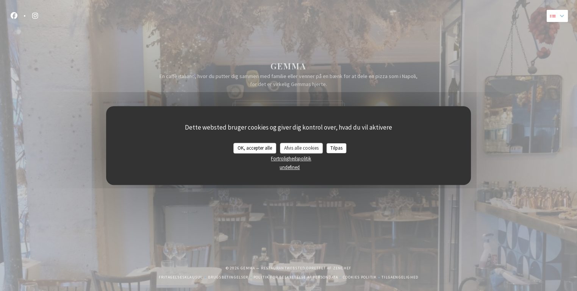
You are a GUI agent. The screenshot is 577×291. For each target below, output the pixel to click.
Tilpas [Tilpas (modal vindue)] (336, 148)
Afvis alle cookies (301, 148)
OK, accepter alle (255, 148)
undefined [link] (290, 167)
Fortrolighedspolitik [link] (291, 158)
